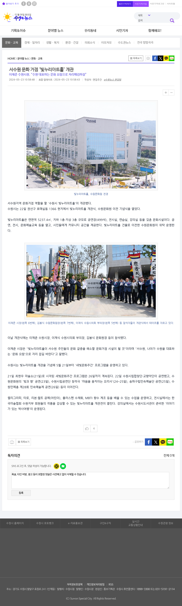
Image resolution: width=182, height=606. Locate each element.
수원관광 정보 (165, 523)
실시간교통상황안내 (135, 523)
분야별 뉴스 (55, 31)
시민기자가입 (141, 3)
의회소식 (90, 42)
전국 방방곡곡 (145, 42)
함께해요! (155, 31)
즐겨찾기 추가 (10, 3)
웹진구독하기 (125, 3)
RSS (111, 584)
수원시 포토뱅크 (45, 523)
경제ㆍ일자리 (32, 42)
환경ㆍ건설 (71, 42)
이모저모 (106, 42)
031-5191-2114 (165, 589)
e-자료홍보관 (75, 523)
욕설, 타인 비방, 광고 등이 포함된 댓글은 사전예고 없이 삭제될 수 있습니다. (90, 480)
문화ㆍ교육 (11, 42)
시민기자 (122, 31)
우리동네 (90, 31)
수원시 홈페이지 (15, 523)
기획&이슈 (18, 31)
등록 (21, 492)
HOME (11, 58)
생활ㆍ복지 (52, 42)
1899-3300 (143, 589)
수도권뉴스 (124, 42)
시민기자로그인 (157, 3)
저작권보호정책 (74, 584)
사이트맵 (171, 3)
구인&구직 (105, 523)
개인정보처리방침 (95, 584)
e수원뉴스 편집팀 (112, 79)
